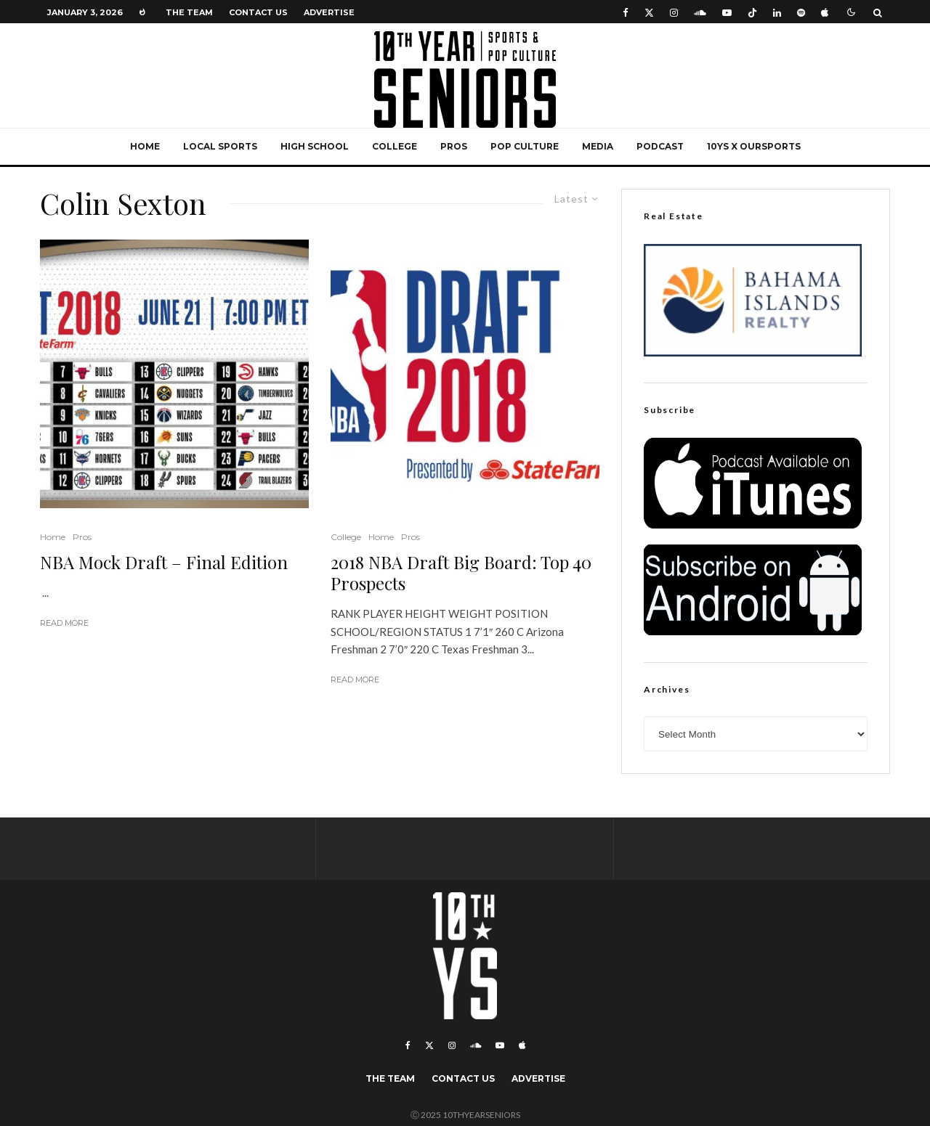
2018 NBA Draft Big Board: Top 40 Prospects (461, 573)
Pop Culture (524, 146)
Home (145, 146)
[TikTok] (752, 12)
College (394, 146)
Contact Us (258, 12)
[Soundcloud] (700, 12)
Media (597, 146)
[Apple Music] (824, 12)
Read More (64, 623)
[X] (649, 12)
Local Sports (220, 146)
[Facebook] (625, 12)
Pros (453, 146)
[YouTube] (727, 12)
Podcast (660, 146)
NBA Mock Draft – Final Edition (164, 562)
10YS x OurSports (754, 146)
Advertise (329, 12)
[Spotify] (801, 12)
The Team (189, 12)
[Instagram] (674, 12)
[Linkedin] (777, 12)
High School (314, 146)
